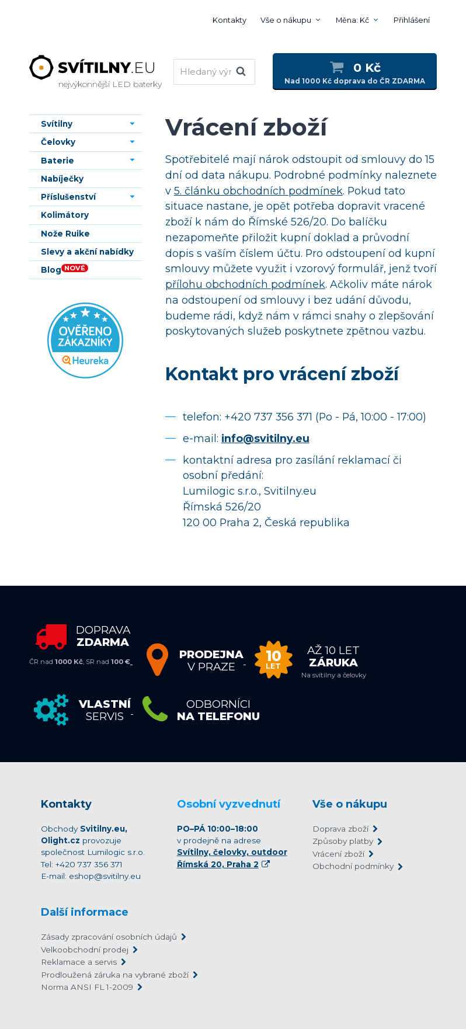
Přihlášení (412, 20)
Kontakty (229, 20)
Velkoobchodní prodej (84, 949)
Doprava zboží (340, 828)
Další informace (84, 912)
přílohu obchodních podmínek (245, 284)
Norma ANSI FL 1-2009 (87, 987)
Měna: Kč (352, 20)
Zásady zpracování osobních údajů (109, 936)
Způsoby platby (342, 841)
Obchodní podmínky (353, 866)
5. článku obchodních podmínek (258, 191)
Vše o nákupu (285, 20)
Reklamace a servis (79, 962)
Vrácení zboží (338, 853)
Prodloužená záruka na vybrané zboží (115, 974)
